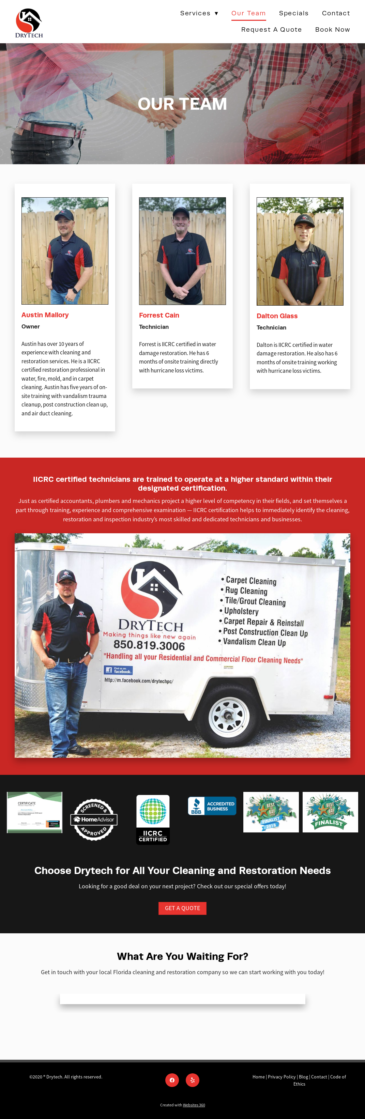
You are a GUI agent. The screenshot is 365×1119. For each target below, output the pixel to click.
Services (199, 13)
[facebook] (172, 1080)
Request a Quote (271, 29)
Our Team (248, 13)
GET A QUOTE (182, 908)
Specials (294, 13)
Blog (303, 1077)
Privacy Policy (282, 1077)
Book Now (332, 29)
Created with (182, 1105)
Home (259, 1077)
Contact (336, 13)
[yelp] (192, 1080)
